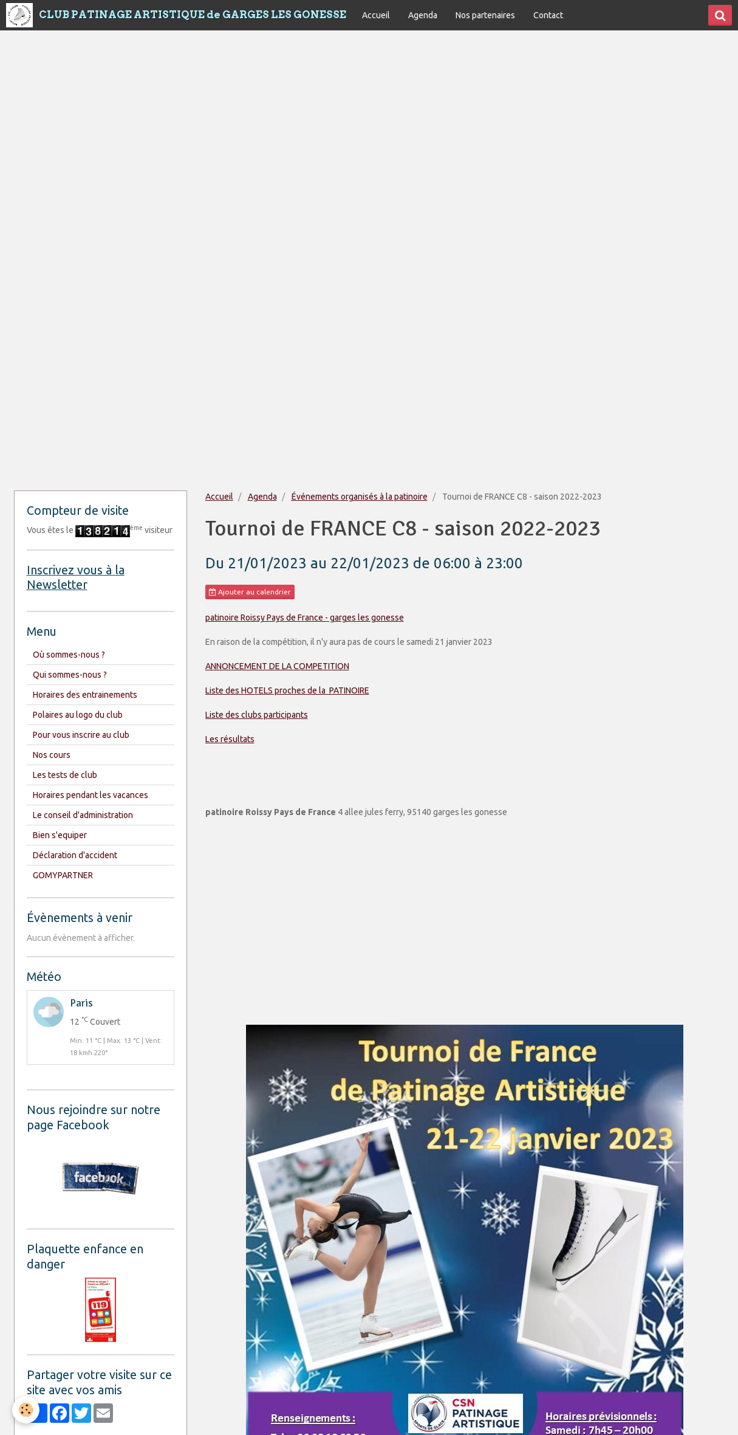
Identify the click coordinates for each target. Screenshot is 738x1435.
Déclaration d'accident (75, 855)
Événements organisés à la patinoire (360, 496)
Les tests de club (65, 775)
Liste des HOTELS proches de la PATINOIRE (287, 690)
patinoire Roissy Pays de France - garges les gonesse (304, 617)
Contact (548, 15)
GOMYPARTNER (63, 875)
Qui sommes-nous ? (70, 675)
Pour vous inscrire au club (81, 735)
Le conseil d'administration (83, 815)
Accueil (376, 15)
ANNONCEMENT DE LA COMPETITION (277, 666)
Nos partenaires (485, 15)
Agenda (422, 15)
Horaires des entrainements (85, 695)
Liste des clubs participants (256, 715)
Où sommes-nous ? (69, 654)
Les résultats (230, 739)
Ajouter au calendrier (250, 592)
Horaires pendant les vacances (90, 795)
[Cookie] (25, 1409)
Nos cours (51, 755)
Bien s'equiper (60, 835)
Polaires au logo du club (78, 715)
